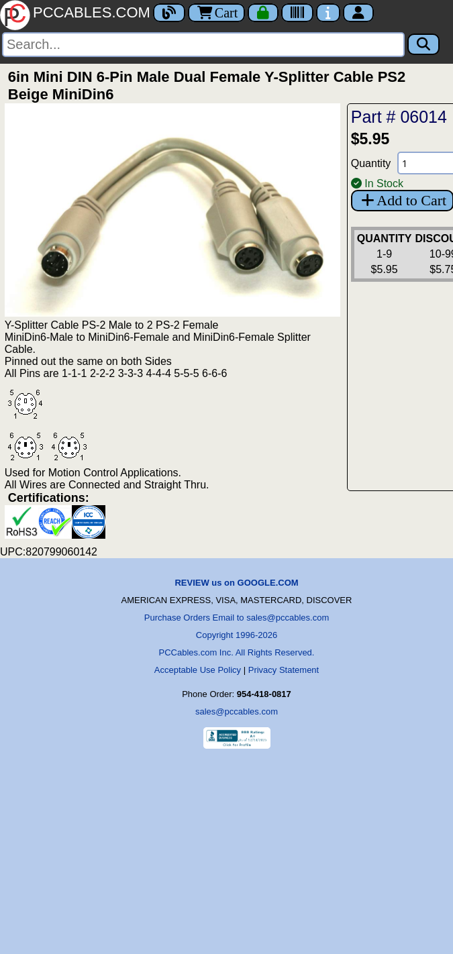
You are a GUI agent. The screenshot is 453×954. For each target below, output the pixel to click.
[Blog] (169, 12)
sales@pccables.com (236, 711)
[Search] (203, 44)
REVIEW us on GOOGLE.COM (236, 583)
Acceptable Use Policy (197, 670)
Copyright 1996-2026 (236, 635)
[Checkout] (263, 12)
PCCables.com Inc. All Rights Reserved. (237, 652)
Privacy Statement (283, 670)
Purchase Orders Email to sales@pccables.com (236, 618)
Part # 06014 (399, 116)
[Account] (358, 12)
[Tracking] (297, 12)
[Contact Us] (328, 12)
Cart (216, 12)
